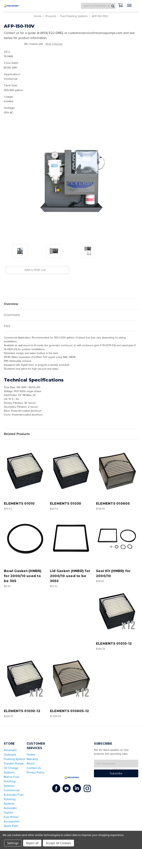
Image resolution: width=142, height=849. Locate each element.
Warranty (32, 759)
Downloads (12, 315)
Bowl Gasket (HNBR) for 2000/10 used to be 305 (23, 576)
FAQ (7, 326)
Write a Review (53, 44)
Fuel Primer (11, 817)
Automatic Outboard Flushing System (14, 754)
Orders (31, 755)
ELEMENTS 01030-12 (22, 711)
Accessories (11, 821)
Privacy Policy (35, 772)
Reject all (32, 843)
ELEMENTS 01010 (19, 503)
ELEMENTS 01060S (113, 503)
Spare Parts (11, 826)
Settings (12, 843)
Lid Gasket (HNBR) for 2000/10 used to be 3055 (70, 576)
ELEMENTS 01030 (65, 503)
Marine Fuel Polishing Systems (11, 781)
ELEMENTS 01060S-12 (69, 711)
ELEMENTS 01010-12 (114, 644)
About (31, 763)
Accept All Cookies (58, 843)
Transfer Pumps (13, 763)
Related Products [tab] (17, 434)
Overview (11, 304)
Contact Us (34, 768)
